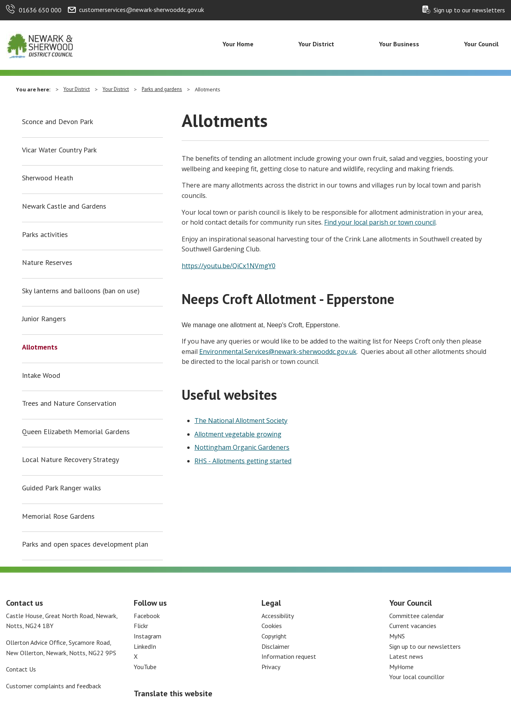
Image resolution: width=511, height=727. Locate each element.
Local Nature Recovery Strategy (70, 459)
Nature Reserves (47, 262)
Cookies (271, 626)
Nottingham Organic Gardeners (241, 447)
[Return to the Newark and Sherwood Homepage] (40, 44)
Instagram (147, 636)
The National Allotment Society (240, 420)
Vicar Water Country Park (59, 150)
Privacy (270, 667)
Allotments (39, 347)
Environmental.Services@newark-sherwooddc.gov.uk (278, 351)
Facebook (147, 616)
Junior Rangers (44, 318)
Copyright (274, 636)
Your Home (238, 44)
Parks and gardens (162, 89)
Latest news (406, 656)
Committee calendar (416, 616)
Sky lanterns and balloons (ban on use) (81, 290)
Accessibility (277, 616)
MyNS (397, 636)
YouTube (145, 667)
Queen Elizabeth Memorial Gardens (76, 431)
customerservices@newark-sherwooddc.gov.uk (141, 10)
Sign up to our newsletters (469, 10)
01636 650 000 (40, 10)
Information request (288, 656)
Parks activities (45, 234)
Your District (316, 44)
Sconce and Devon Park (57, 121)
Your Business (399, 44)
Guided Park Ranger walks (61, 488)
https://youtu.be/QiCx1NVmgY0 (228, 265)
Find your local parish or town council (380, 222)
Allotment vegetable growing (237, 434)
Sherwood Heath (47, 178)
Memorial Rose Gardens (58, 516)
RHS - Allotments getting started (242, 460)
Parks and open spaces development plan (85, 544)
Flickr (141, 626)
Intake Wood (41, 375)
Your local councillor (416, 677)
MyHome (401, 667)
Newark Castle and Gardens (64, 206)
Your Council (481, 44)
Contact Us (21, 669)
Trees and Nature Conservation (69, 403)
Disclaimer (275, 646)
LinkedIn (145, 646)
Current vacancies (412, 626)
